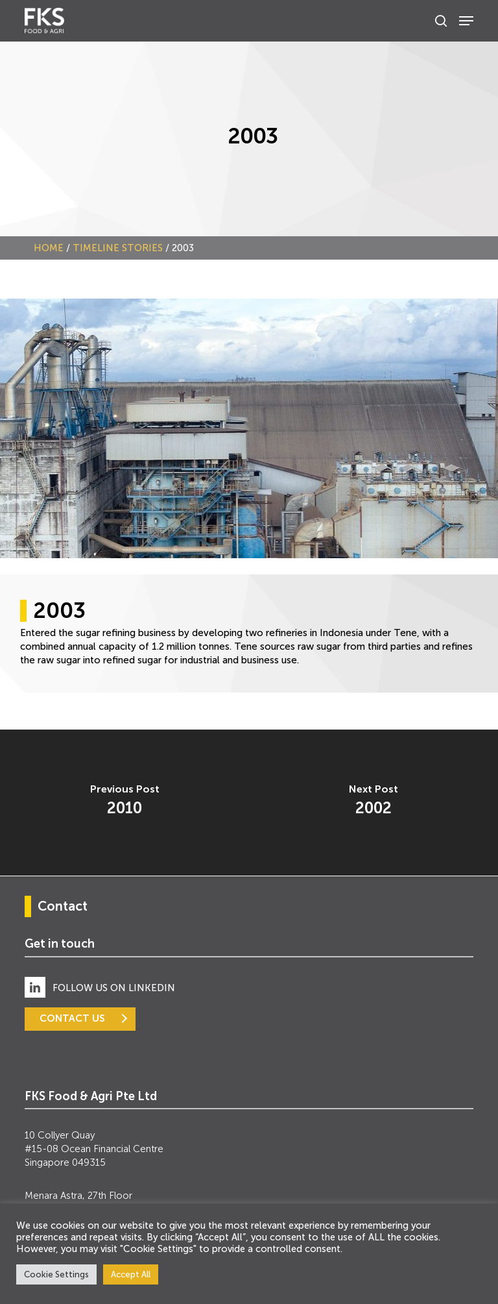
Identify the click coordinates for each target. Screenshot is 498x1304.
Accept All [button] (130, 1274)
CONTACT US (72, 1018)
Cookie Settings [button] (56, 1274)
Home (49, 248)
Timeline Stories (118, 248)
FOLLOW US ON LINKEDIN (114, 988)
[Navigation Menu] (466, 20)
